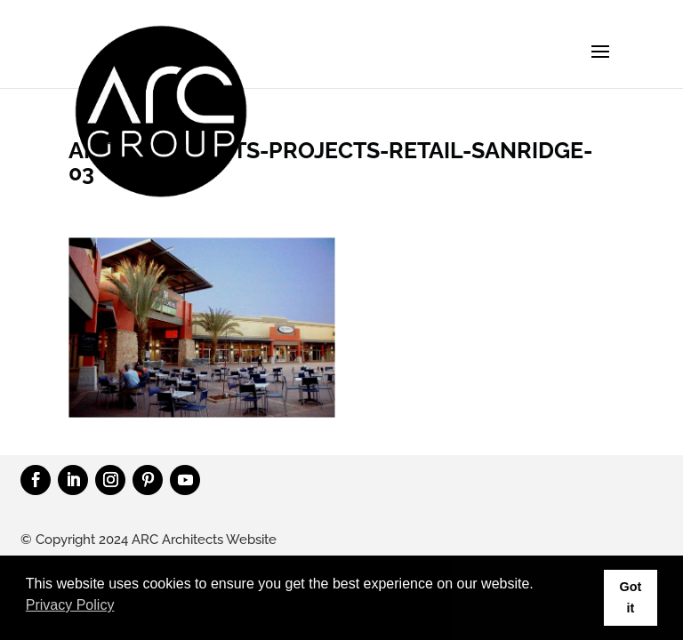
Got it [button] (630, 597)
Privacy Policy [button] (70, 604)
